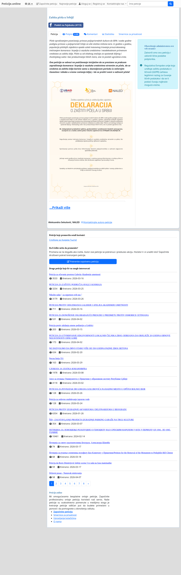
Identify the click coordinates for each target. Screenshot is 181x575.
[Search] (147, 3)
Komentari (91, 71)
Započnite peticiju (46, 3)
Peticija (54, 71)
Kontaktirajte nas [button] (116, 3)
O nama (58, 559)
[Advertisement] (113, 31)
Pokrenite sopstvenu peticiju (83, 299)
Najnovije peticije (68, 3)
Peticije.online (11, 4)
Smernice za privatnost (130, 71)
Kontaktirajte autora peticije (96, 260)
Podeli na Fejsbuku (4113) (65, 62)
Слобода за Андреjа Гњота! (63, 278)
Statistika (108, 71)
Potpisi (70, 72)
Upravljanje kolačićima (65, 555)
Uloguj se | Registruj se (92, 3)
